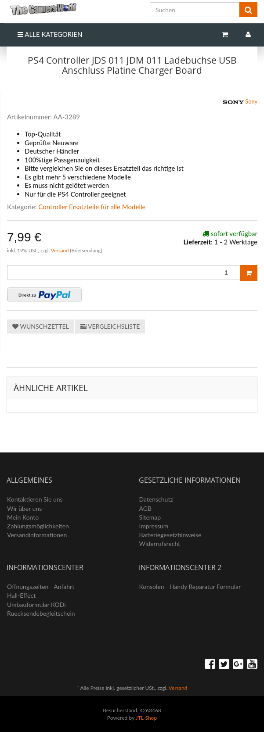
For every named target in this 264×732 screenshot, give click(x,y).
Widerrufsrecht (160, 543)
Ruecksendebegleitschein (41, 613)
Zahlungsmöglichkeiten (38, 526)
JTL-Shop (146, 717)
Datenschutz (156, 499)
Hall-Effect (21, 595)
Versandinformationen (37, 534)
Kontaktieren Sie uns (35, 499)
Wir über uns (24, 508)
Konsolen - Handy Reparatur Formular (190, 586)
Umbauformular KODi (36, 604)
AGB (145, 508)
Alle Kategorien (50, 34)
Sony (240, 102)
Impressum (154, 526)
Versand (60, 250)
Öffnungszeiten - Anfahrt (40, 586)
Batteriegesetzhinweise (170, 534)
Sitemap (150, 517)
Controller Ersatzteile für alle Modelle (91, 207)
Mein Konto (23, 517)
